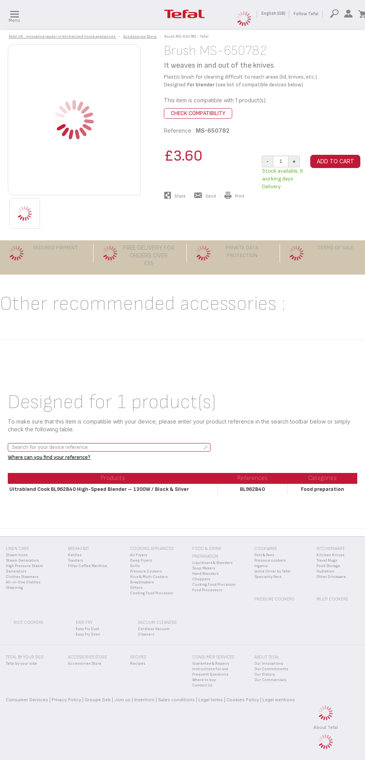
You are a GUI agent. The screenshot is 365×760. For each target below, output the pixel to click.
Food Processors (207, 590)
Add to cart (335, 161)
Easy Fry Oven (88, 634)
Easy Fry (84, 622)
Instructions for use (210, 669)
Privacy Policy (66, 699)
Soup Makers (203, 568)
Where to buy (204, 680)
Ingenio (261, 566)
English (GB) (273, 13)
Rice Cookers (28, 622)
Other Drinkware (331, 576)
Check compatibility (198, 113)
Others (136, 587)
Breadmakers (142, 582)
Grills (135, 566)
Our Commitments (271, 669)
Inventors (144, 699)
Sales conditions (176, 699)
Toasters (75, 560)
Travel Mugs (326, 560)
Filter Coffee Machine (87, 566)
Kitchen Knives (330, 555)
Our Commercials (270, 680)
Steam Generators (22, 560)
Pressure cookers (270, 560)
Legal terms (210, 699)
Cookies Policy (242, 699)
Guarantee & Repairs (210, 663)
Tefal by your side (21, 663)
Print (234, 196)
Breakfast (78, 548)
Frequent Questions (210, 674)
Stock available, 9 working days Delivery (282, 179)
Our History (264, 674)
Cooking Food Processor (152, 593)
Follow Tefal (306, 14)
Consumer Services (27, 699)
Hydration (325, 571)
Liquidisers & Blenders (212, 562)
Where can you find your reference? (49, 457)
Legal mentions (278, 699)
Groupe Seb (98, 699)
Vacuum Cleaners (157, 622)
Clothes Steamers (22, 576)
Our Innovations (268, 663)
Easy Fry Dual (87, 629)
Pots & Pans (264, 555)
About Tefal (325, 727)
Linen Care (17, 548)
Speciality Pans (268, 576)
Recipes (137, 663)
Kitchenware (330, 548)
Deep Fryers (141, 560)
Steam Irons (17, 555)
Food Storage (328, 566)
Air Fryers (138, 555)
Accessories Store (84, 663)
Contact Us (202, 685)
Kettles (75, 555)
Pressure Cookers (146, 571)
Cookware (265, 548)
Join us (122, 699)
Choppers (201, 579)
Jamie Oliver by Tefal (272, 571)
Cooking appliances (152, 548)
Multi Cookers (332, 599)
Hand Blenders (205, 573)
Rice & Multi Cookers (149, 576)
